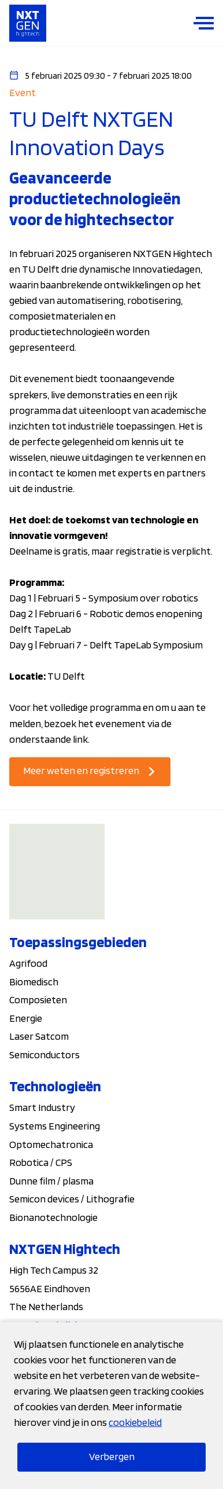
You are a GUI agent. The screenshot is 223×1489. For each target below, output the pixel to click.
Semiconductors (44, 1054)
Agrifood (28, 963)
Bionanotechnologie (53, 1217)
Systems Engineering (54, 1126)
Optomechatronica (51, 1144)
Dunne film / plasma (51, 1181)
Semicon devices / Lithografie (72, 1199)
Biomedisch (33, 981)
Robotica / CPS (40, 1162)
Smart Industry (42, 1107)
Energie (25, 1018)
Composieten (38, 999)
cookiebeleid (135, 1422)
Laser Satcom (39, 1036)
